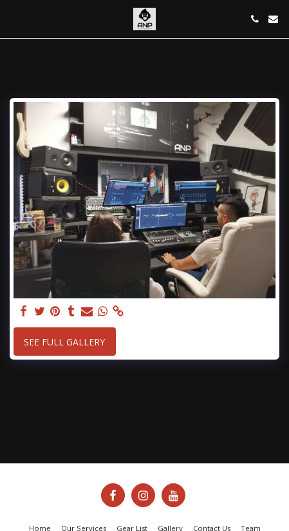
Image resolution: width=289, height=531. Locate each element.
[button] (14, 18)
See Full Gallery (64, 342)
